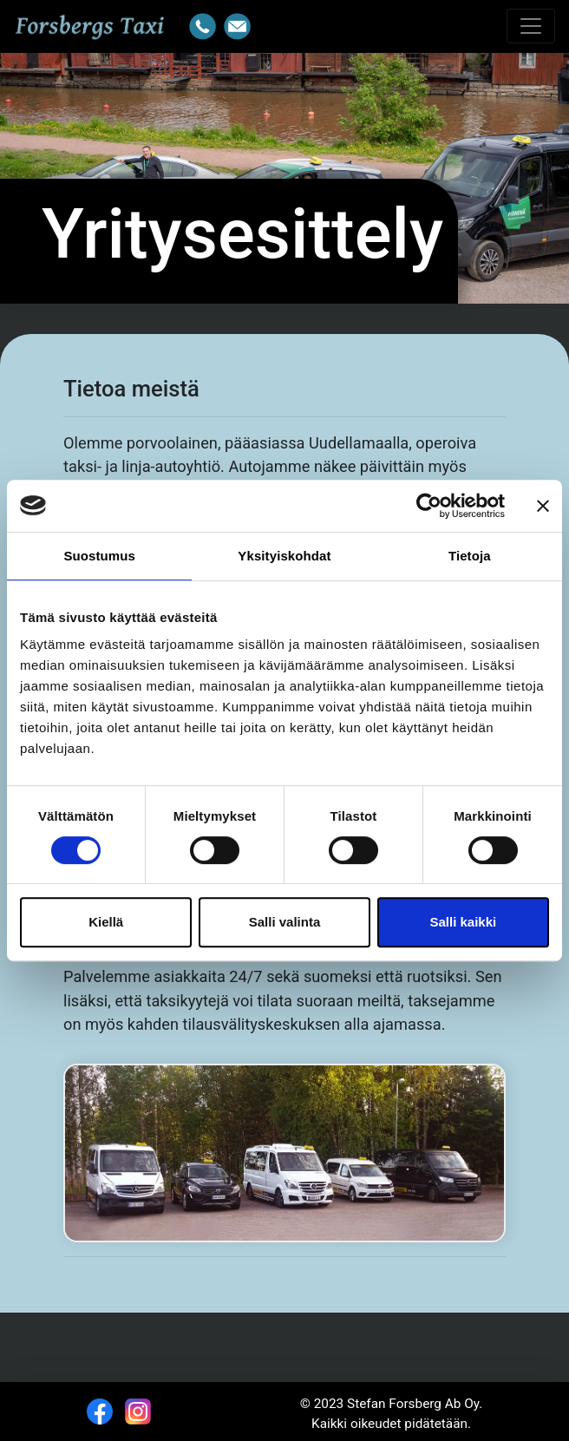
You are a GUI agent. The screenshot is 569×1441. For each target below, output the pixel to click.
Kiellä (105, 921)
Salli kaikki (462, 921)
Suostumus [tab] (99, 555)
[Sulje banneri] (543, 506)
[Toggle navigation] (531, 26)
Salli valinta (285, 921)
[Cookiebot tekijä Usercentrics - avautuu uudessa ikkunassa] (429, 506)
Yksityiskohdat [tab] (284, 555)
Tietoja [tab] (469, 555)
